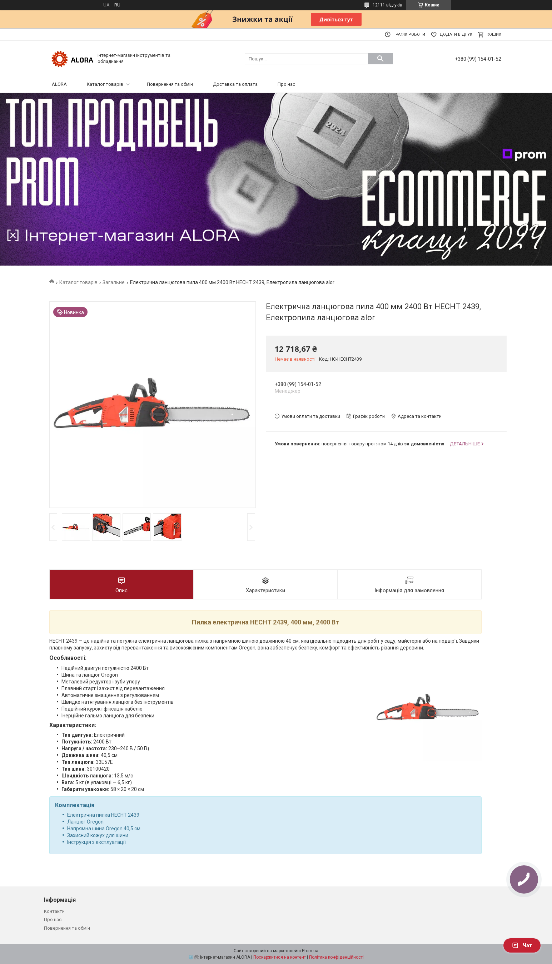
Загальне (114, 282)
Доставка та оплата (235, 84)
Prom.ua (310, 950)
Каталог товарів (105, 84)
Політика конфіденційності (336, 957)
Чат (522, 945)
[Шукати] (380, 58)
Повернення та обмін (170, 84)
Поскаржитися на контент (279, 957)
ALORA (59, 84)
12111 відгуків (387, 5)
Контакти (54, 911)
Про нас (286, 84)
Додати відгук (455, 34)
